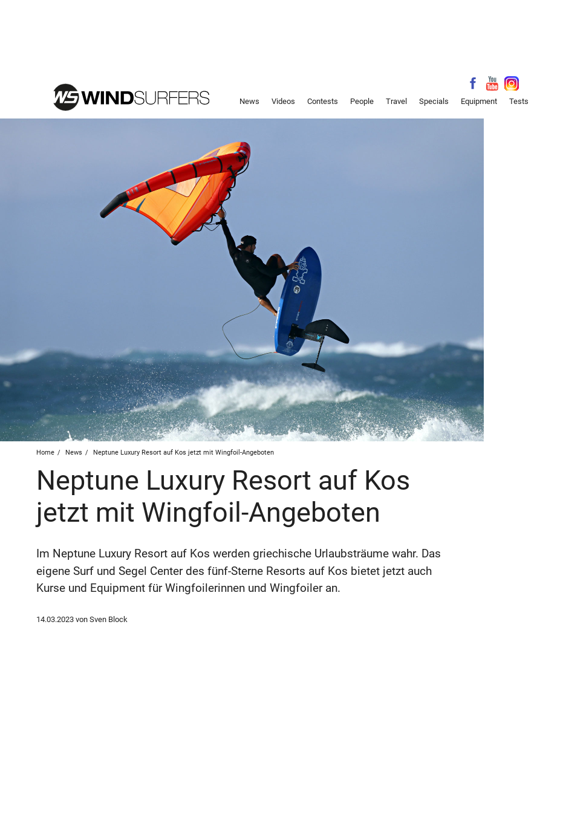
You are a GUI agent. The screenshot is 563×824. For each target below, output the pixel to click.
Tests (519, 101)
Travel (396, 101)
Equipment (479, 101)
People (362, 101)
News (249, 101)
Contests (322, 101)
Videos (283, 101)
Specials (434, 101)
